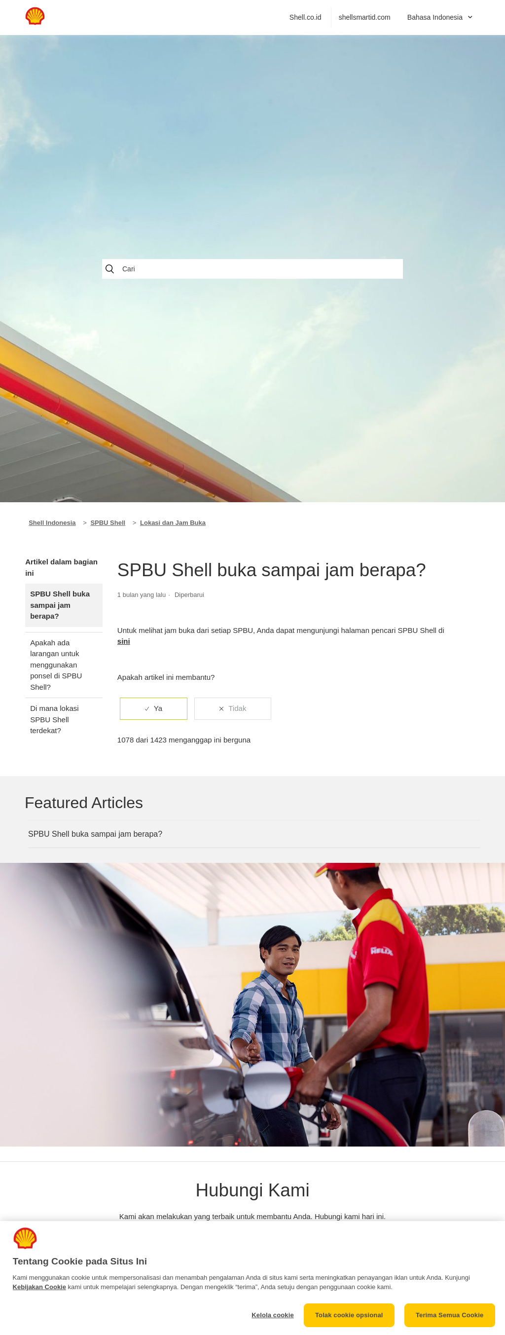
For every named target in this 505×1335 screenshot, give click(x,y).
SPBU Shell (107, 522)
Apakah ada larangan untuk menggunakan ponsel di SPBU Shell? (56, 664)
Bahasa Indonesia (436, 17)
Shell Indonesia (52, 522)
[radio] (153, 709)
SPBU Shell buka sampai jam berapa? (60, 605)
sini (123, 641)
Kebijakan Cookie (39, 1287)
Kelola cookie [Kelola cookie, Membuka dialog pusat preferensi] (273, 1315)
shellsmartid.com (365, 17)
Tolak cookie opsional (349, 1315)
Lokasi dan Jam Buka (173, 522)
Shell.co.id (305, 17)
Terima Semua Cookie (449, 1315)
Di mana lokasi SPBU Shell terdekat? (54, 719)
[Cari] (252, 269)
